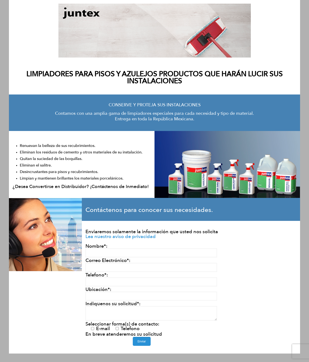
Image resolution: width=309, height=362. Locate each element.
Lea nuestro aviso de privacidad (120, 236)
